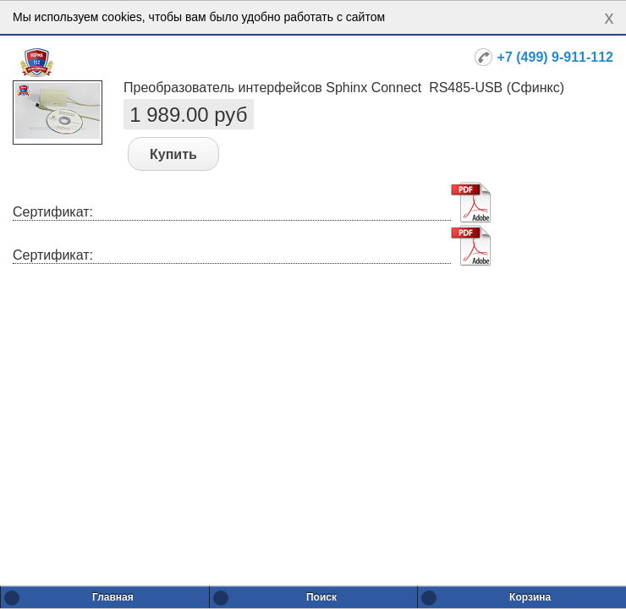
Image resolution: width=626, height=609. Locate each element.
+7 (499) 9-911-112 (555, 57)
